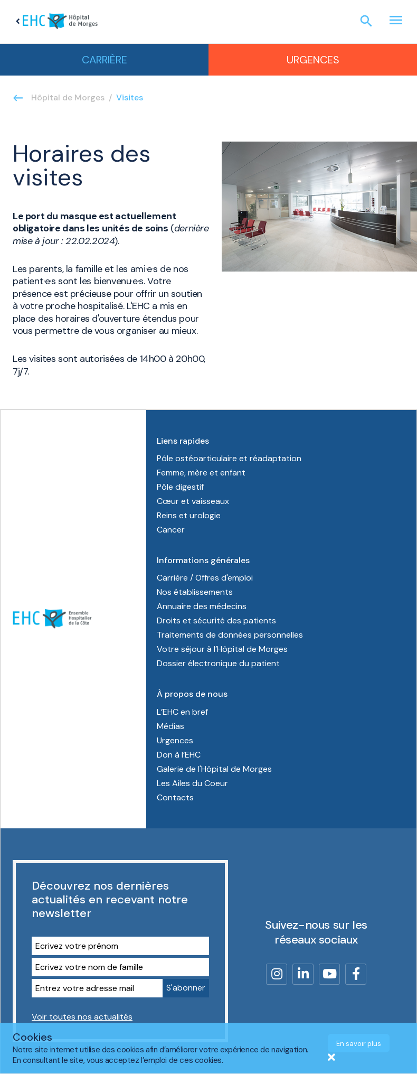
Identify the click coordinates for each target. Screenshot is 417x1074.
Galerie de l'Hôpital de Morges (214, 768)
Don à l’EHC (179, 754)
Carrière (104, 60)
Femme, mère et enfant (202, 472)
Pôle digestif (180, 486)
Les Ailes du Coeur (192, 783)
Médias (170, 726)
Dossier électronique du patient (218, 663)
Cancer (171, 529)
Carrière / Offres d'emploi (205, 577)
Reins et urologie (189, 515)
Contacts (175, 797)
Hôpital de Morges (68, 97)
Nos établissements (195, 591)
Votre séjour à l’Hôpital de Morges (222, 649)
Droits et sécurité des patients (216, 620)
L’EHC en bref (182, 711)
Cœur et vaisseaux (193, 501)
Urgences (313, 60)
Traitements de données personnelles (230, 634)
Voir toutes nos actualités (82, 1016)
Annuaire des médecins (202, 606)
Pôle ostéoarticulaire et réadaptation (230, 458)
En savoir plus (358, 1043)
